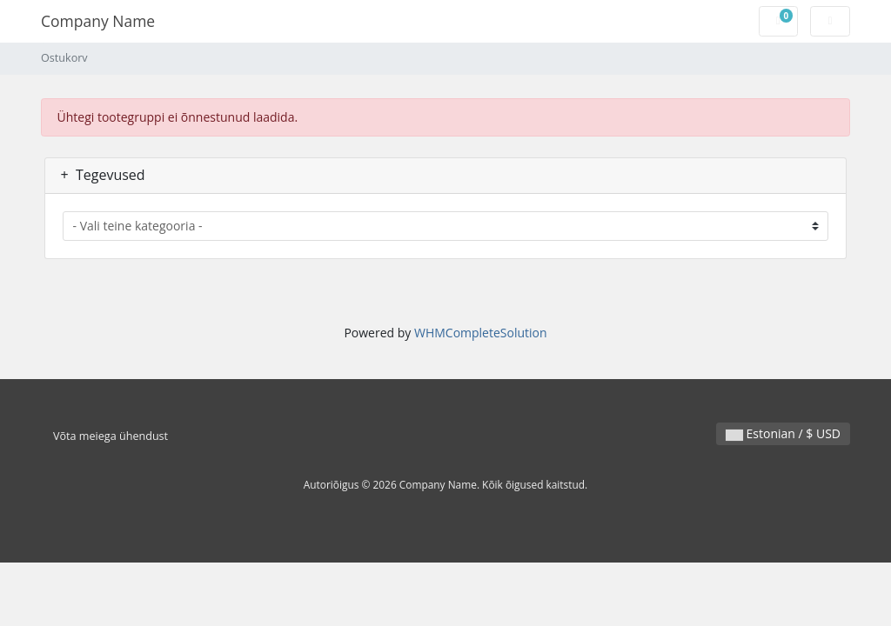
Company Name (98, 20)
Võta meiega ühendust (110, 436)
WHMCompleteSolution (480, 332)
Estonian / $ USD (783, 433)
